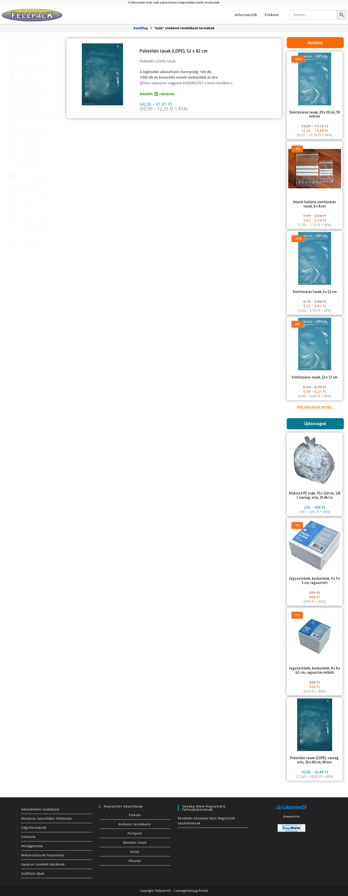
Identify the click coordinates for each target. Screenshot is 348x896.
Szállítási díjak (32, 873)
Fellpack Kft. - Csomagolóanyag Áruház (181, 891)
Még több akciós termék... (315, 407)
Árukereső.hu (291, 816)
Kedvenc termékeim (135, 824)
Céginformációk (34, 827)
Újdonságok (315, 423)
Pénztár (134, 861)
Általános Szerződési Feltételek (46, 818)
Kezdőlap (140, 28)
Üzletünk (28, 837)
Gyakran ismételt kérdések (43, 864)
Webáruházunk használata (42, 855)
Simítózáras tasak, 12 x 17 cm (314, 377)
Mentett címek (135, 842)
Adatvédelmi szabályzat (40, 809)
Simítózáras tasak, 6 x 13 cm (315, 292)
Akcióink (315, 42)
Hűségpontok (32, 846)
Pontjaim (134, 833)
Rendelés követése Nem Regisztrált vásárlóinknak (206, 820)
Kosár (135, 851)
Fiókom (135, 815)
